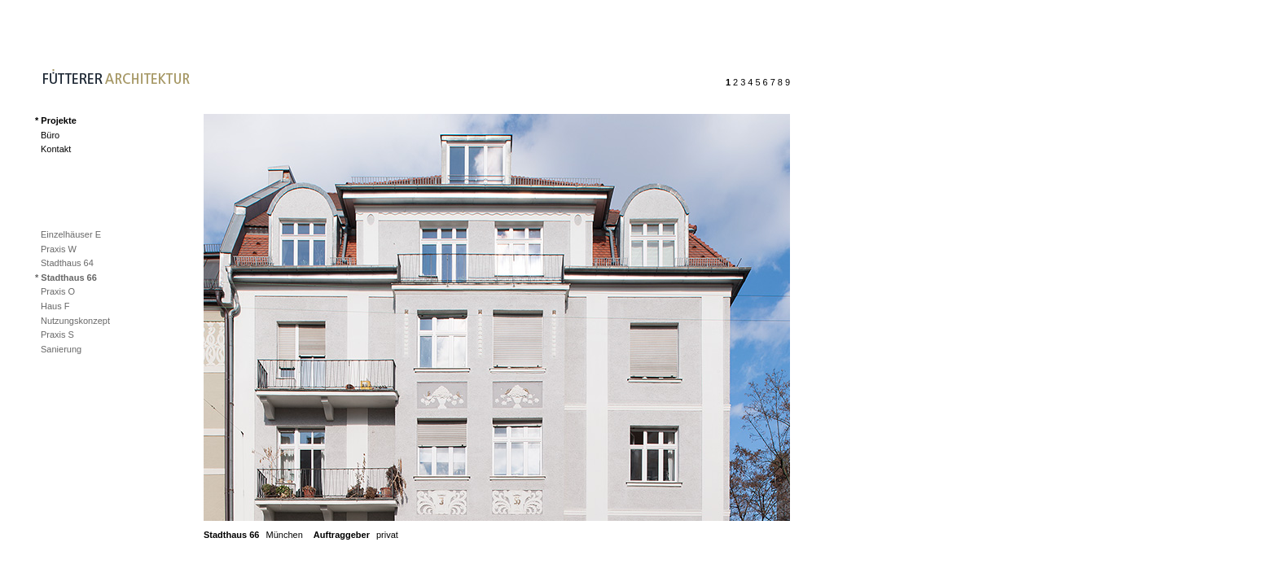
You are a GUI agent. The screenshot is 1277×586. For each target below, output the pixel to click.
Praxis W (59, 249)
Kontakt (56, 149)
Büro (50, 135)
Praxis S (57, 334)
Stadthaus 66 (68, 277)
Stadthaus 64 (67, 263)
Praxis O (58, 291)
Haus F (55, 306)
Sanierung (61, 349)
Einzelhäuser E (71, 234)
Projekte (58, 120)
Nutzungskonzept (75, 321)
